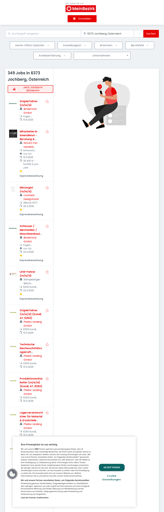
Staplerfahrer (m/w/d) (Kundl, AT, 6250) (31, 314)
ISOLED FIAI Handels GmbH (30, 146)
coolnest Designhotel (31, 197)
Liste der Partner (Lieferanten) (35, 497)
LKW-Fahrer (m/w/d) (27, 273)
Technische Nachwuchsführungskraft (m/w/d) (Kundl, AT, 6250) (31, 352)
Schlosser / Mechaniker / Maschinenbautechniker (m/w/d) (31, 231)
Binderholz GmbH (30, 111)
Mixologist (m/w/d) (26, 189)
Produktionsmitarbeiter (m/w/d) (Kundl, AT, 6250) (31, 382)
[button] (12, 474)
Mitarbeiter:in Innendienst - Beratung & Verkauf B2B (28, 137)
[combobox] (43, 34)
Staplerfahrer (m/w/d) (29, 103)
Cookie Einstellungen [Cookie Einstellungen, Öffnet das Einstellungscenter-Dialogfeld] (111, 477)
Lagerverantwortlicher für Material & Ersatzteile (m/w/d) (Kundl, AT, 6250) (31, 420)
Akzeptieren (111, 467)
